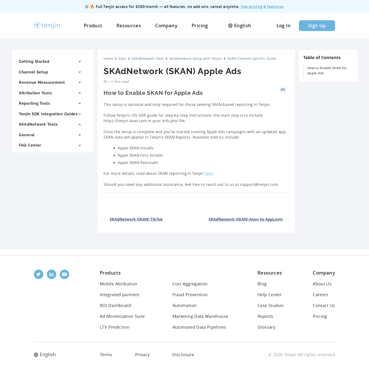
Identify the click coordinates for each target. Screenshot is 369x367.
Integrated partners (120, 294)
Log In (284, 25)
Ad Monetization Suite (122, 316)
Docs (122, 58)
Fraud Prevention (190, 294)
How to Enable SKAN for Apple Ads (327, 70)
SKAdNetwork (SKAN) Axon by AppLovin (249, 219)
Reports (265, 316)
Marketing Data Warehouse (200, 316)
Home (108, 58)
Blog (262, 284)
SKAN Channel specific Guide (251, 58)
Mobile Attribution (118, 284)
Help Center (269, 294)
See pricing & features (262, 6)
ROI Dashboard (115, 305)
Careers (321, 294)
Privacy (142, 354)
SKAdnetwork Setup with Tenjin (195, 58)
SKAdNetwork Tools (148, 58)
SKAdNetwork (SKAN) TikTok (133, 219)
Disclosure (183, 354)
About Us (322, 284)
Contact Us (324, 305)
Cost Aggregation (190, 284)
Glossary (266, 327)
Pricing (320, 316)
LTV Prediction (114, 327)
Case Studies (270, 305)
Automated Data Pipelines (199, 327)
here (208, 173)
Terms (106, 354)
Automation (184, 305)
